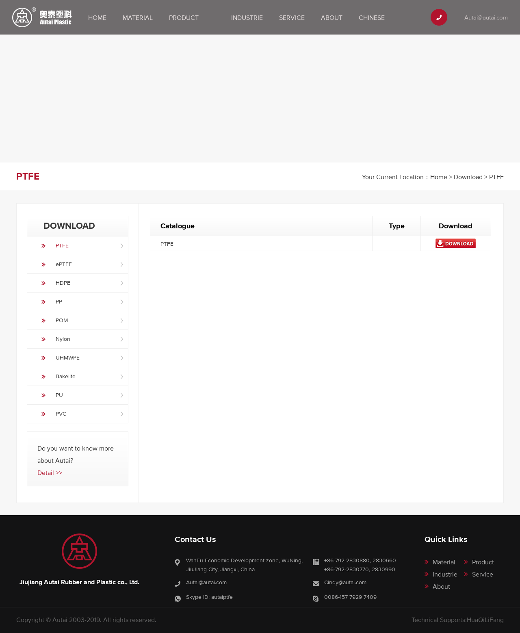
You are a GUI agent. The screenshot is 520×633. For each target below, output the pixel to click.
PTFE (62, 245)
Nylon (63, 339)
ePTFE (64, 264)
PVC (61, 413)
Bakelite (66, 376)
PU (59, 395)
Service (292, 17)
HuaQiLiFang (485, 619)
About (331, 17)
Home (97, 17)
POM (62, 320)
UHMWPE (68, 357)
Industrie (247, 17)
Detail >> (49, 472)
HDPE (63, 283)
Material (138, 17)
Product (184, 17)
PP (59, 301)
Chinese (372, 17)
